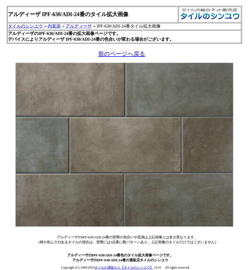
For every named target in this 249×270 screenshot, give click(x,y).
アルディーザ (79, 26)
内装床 (54, 26)
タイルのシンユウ (25, 26)
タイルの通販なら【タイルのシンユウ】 (123, 267)
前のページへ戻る (121, 54)
